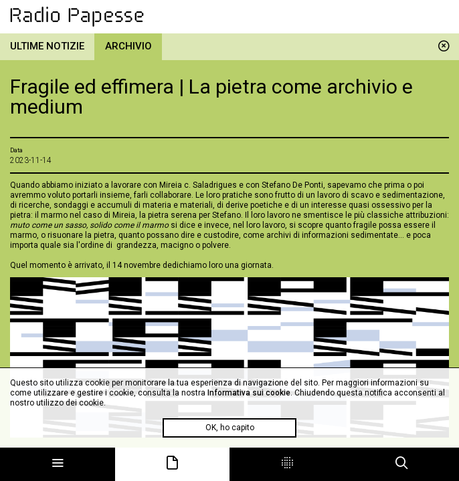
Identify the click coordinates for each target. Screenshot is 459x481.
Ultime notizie (47, 46)
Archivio (128, 46)
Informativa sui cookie (248, 392)
